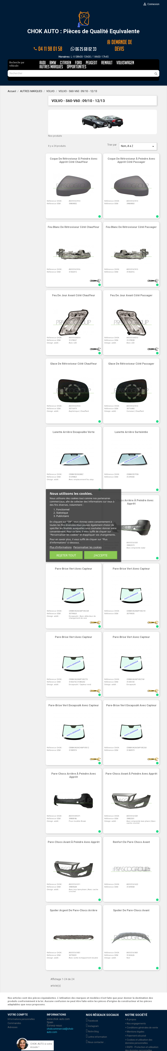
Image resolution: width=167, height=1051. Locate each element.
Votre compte (18, 1007)
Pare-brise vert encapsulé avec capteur (73, 697)
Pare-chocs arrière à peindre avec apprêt (73, 767)
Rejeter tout (66, 555)
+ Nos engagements (135, 1016)
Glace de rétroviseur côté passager (131, 356)
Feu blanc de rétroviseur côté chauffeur (73, 219)
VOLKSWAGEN (125, 55)
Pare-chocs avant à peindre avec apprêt (131, 766)
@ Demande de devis (119, 41)
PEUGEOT (91, 55)
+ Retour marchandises (137, 1046)
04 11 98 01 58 (48, 41)
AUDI (42, 55)
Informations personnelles (21, 1011)
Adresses (12, 1019)
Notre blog (92, 1024)
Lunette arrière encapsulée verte (74, 424)
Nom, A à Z (138, 139)
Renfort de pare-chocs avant (131, 834)
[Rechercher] (83, 65)
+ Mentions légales (134, 1024)
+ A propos (130, 1011)
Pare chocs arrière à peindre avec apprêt (131, 494)
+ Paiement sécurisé (135, 1028)
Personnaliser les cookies (87, 547)
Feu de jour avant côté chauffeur (73, 287)
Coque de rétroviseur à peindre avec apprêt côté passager (131, 153)
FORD (78, 55)
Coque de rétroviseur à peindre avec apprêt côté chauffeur (73, 153)
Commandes (14, 1015)
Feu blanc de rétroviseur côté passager (131, 219)
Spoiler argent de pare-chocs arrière (73, 902)
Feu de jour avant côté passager (131, 287)
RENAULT (107, 55)
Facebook (92, 1013)
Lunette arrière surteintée (131, 424)
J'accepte (100, 555)
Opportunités (76, 59)
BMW (53, 55)
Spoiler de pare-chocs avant (131, 902)
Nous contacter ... (96, 1034)
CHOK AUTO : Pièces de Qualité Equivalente (83, 23)
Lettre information (96, 1029)
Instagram (92, 1018)
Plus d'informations (61, 547)
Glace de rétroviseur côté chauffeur (73, 356)
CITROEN (65, 55)
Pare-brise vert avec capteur (131, 561)
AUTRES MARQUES (51, 59)
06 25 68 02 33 (83, 41)
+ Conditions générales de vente (141, 1020)
